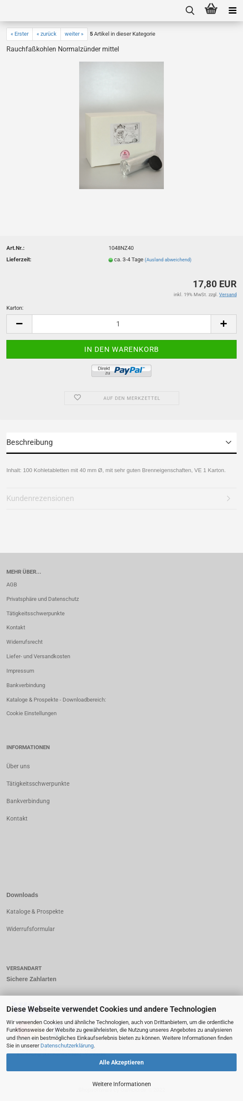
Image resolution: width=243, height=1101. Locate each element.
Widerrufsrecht (24, 642)
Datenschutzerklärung (67, 1045)
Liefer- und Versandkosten (38, 656)
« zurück (47, 34)
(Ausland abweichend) (168, 260)
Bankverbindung (25, 685)
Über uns (18, 766)
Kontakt (15, 627)
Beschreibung (29, 442)
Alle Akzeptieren (121, 1062)
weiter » (74, 34)
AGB (11, 584)
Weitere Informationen (121, 1084)
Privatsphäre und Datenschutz (42, 599)
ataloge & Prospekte (36, 911)
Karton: (14, 308)
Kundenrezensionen (40, 498)
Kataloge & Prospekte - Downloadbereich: (56, 699)
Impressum (20, 671)
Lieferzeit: (18, 259)
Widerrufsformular (30, 929)
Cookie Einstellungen (31, 713)
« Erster (20, 34)
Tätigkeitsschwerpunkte (35, 613)
